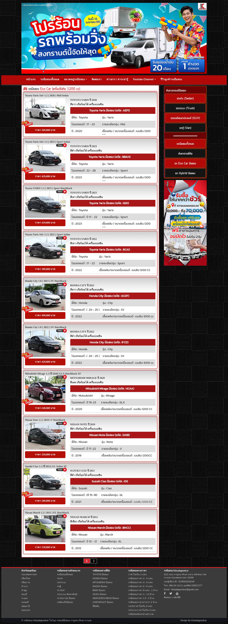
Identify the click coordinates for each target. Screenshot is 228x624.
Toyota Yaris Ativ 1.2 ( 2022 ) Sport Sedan (47, 234)
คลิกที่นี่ (176, 597)
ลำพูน (24, 590)
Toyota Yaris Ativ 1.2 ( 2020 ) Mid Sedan (47, 95)
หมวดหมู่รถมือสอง (75, 79)
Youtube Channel (144, 79)
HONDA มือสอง (100, 578)
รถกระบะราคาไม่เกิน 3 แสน (142, 610)
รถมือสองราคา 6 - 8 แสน (140, 586)
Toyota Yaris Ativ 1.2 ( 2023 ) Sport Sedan (47, 141)
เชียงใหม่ (25, 578)
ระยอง (24, 598)
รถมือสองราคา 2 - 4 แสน (140, 578)
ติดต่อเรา (97, 79)
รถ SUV (61, 590)
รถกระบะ (61, 582)
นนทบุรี (25, 602)
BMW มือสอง (99, 590)
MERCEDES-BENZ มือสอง (106, 598)
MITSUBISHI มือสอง (102, 582)
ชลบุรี (24, 594)
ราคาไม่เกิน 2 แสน (137, 574)
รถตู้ (59, 586)
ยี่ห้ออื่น (96, 606)
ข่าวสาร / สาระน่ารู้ (117, 79)
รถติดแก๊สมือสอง (65, 602)
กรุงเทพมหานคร (29, 574)
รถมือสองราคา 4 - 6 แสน (140, 582)
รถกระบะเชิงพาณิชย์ (67, 594)
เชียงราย (25, 582)
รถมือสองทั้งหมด (49, 79)
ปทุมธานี (25, 606)
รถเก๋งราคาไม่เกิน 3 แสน (140, 606)
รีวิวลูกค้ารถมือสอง (171, 79)
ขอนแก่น (25, 610)
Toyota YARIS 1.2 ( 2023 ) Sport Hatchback (48, 188)
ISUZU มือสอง (99, 594)
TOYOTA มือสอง (100, 574)
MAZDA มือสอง (100, 586)
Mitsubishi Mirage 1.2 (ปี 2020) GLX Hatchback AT (53, 373)
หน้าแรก (31, 79)
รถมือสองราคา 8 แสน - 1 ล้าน (143, 590)
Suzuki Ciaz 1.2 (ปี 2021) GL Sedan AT (46, 466)
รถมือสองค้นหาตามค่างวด (141, 614)
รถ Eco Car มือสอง (66, 598)
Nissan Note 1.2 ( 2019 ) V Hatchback (45, 420)
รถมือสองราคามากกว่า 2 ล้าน (142, 602)
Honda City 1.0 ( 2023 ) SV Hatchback (45, 281)
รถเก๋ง (60, 578)
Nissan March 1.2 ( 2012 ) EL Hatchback (47, 512)
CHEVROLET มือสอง (103, 602)
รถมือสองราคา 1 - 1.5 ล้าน (141, 594)
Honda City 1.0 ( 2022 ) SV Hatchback (45, 327)
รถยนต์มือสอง (63, 620)
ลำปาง (24, 586)
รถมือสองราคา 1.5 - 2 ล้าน (141, 598)
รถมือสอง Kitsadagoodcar (176, 570)
